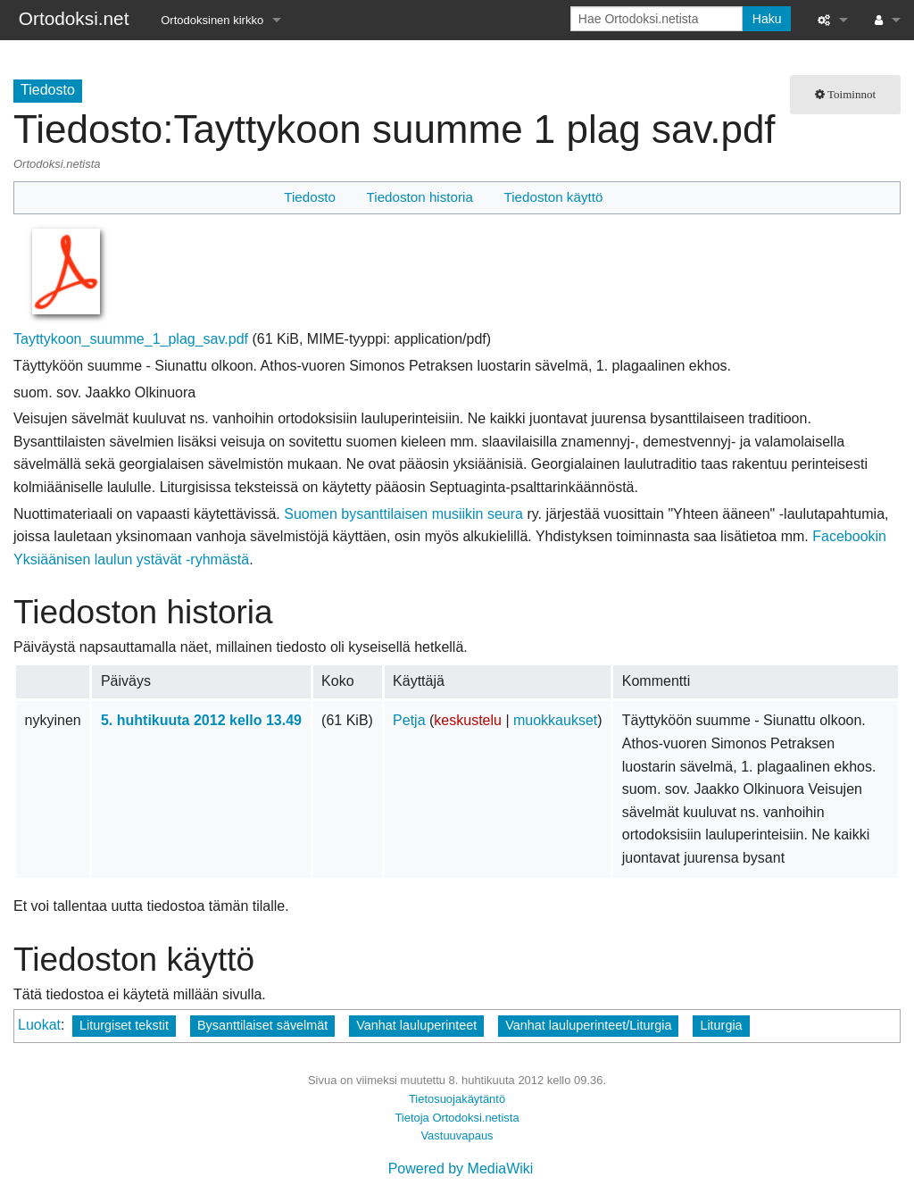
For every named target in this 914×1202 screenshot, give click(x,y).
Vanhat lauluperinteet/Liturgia (588, 1025)
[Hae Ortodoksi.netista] (656, 18)
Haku (767, 19)
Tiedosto (310, 197)
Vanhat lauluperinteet (416, 1025)
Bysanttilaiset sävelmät (262, 1025)
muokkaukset (555, 720)
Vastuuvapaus (456, 1135)
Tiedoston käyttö (552, 197)
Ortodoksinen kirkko (212, 20)
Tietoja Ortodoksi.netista (457, 1117)
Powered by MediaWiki (461, 1168)
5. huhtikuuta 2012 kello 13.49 (201, 720)
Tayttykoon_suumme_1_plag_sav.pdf (130, 338)
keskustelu (468, 720)
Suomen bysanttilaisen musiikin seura (403, 514)
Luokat (39, 1024)
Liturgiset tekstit (124, 1025)
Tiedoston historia (420, 197)
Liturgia (721, 1025)
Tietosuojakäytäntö (457, 1099)
